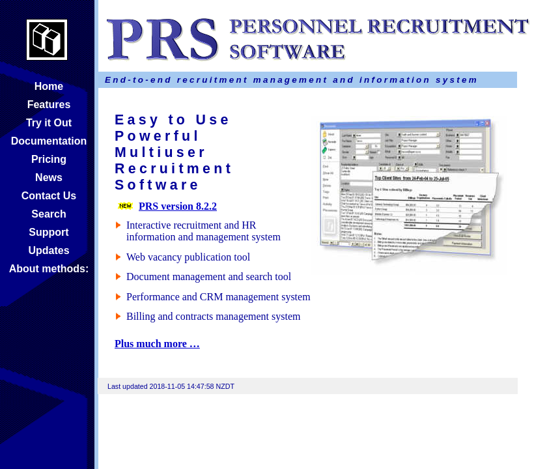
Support (48, 232)
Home (49, 86)
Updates (48, 250)
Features (49, 104)
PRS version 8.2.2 (178, 206)
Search (48, 214)
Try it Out (49, 122)
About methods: (49, 268)
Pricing (48, 159)
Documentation (49, 141)
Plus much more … (157, 343)
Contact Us (48, 195)
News (49, 177)
